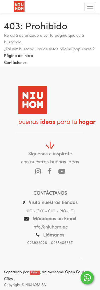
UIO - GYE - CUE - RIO (46, 211)
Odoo (34, 272)
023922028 (37, 243)
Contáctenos (15, 63)
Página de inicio (18, 56)
